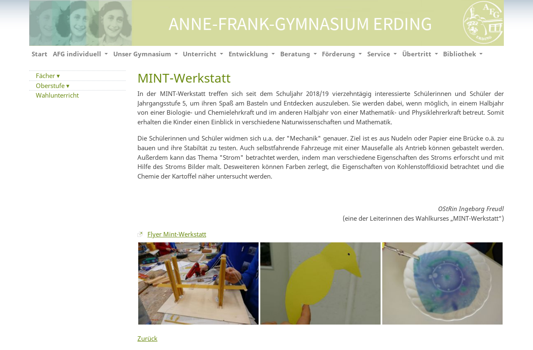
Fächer (46, 75)
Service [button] (379, 54)
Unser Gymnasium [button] (143, 54)
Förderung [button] (339, 54)
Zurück (147, 338)
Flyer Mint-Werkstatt (176, 234)
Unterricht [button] (200, 54)
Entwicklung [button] (249, 54)
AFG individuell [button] (78, 54)
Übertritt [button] (417, 54)
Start (39, 54)
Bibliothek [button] (460, 54)
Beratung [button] (296, 54)
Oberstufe (51, 85)
